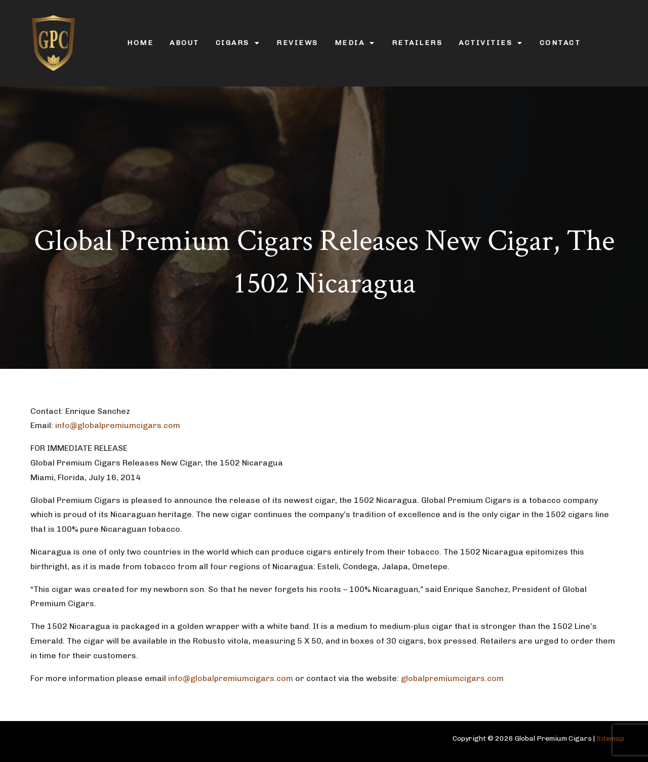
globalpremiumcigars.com (452, 678)
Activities (491, 43)
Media (355, 43)
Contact (560, 42)
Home (140, 42)
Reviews (297, 42)
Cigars (238, 43)
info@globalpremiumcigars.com (118, 425)
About (184, 42)
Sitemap (610, 738)
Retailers (417, 42)
